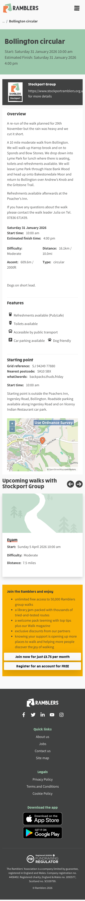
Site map (42, 758)
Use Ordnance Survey (54, 422)
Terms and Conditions (43, 786)
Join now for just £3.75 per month (42, 656)
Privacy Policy (43, 779)
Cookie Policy (42, 793)
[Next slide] (79, 484)
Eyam (12, 539)
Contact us (42, 751)
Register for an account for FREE (42, 666)
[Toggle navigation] (77, 8)
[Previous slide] (70, 484)
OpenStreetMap (56, 469)
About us (42, 736)
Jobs (42, 743)
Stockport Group (42, 84)
